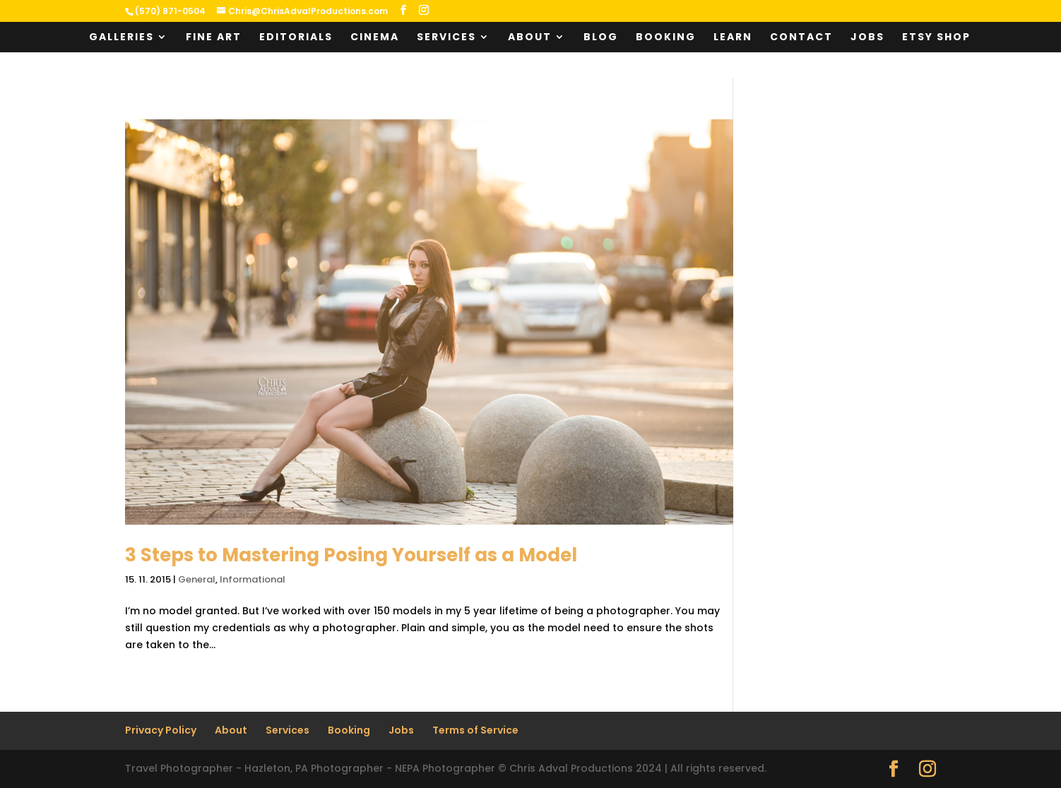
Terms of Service (475, 730)
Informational (252, 579)
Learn (732, 38)
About (530, 38)
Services (446, 38)
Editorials (296, 38)
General (196, 579)
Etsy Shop (936, 38)
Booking (666, 38)
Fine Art (214, 38)
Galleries (121, 38)
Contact (801, 38)
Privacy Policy (160, 730)
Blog (600, 38)
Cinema (374, 38)
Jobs (867, 38)
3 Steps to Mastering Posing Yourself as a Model (351, 555)
